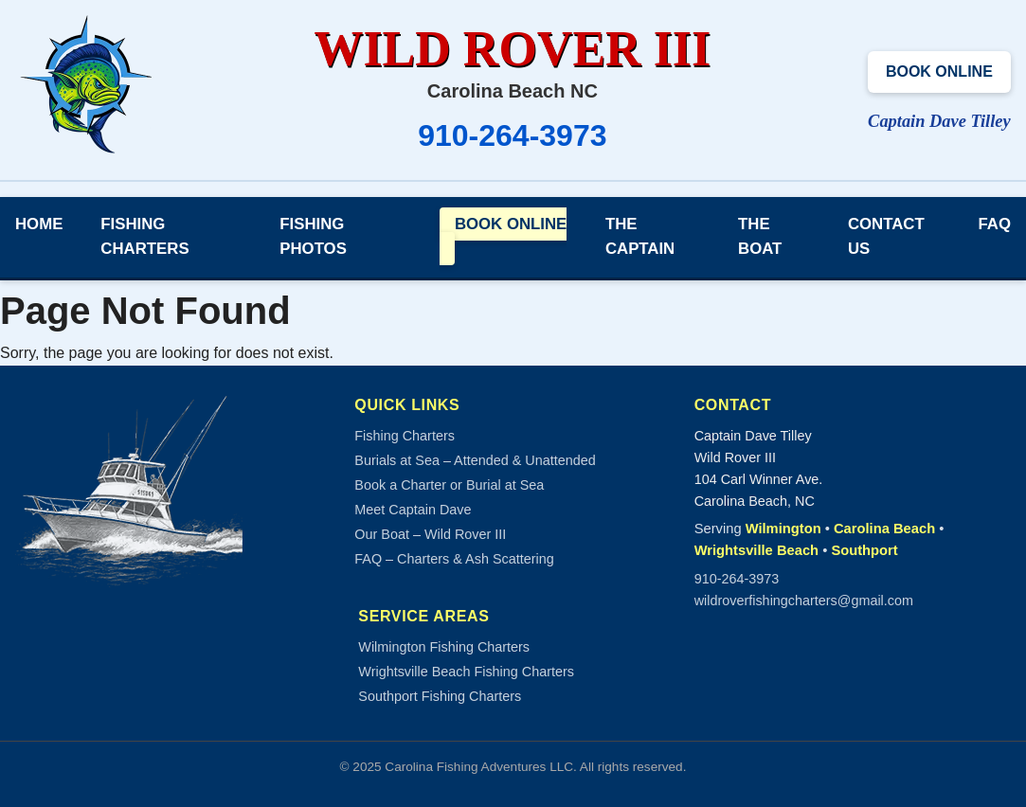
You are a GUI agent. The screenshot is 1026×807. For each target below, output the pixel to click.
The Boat (760, 237)
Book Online (939, 71)
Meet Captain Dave (412, 509)
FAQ (995, 224)
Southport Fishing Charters (439, 696)
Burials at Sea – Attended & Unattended (474, 460)
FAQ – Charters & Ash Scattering (453, 558)
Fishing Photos (313, 237)
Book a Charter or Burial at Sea (449, 485)
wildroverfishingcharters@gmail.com (803, 600)
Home (39, 224)
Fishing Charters (144, 237)
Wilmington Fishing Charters (444, 647)
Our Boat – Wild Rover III (430, 534)
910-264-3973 (512, 135)
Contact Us (886, 237)
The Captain (640, 237)
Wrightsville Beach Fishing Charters (466, 671)
